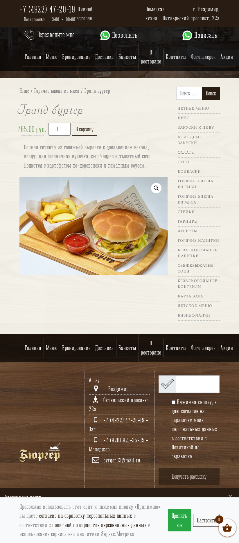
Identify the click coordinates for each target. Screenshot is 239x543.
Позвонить (118, 35)
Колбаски (189, 172)
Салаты (186, 152)
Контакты (176, 56)
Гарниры (188, 221)
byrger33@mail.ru (121, 460)
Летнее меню (193, 108)
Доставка (104, 56)
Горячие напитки (198, 241)
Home (24, 91)
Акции (226, 56)
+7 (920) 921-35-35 (124, 440)
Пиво (184, 118)
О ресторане (151, 57)
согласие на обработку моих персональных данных (194, 420)
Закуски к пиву (196, 127)
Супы (184, 162)
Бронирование (76, 56)
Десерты (187, 231)
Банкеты (127, 56)
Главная (33, 56)
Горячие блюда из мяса (57, 91)
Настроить (206, 520)
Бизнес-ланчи (194, 315)
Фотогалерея (203, 56)
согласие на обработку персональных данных (85, 515)
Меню (51, 56)
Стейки (186, 212)
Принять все (179, 520)
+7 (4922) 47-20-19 (47, 9)
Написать (199, 35)
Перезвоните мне (49, 35)
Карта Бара (190, 296)
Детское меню (195, 306)
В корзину (85, 129)
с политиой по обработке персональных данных (98, 525)
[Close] (230, 496)
